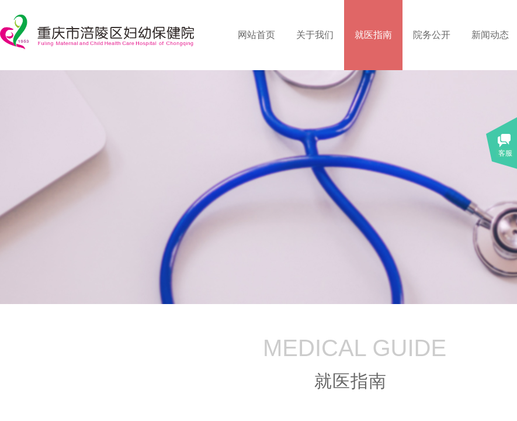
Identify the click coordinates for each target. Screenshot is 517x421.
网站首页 (256, 35)
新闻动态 (490, 35)
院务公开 (431, 35)
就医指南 (373, 35)
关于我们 (315, 35)
